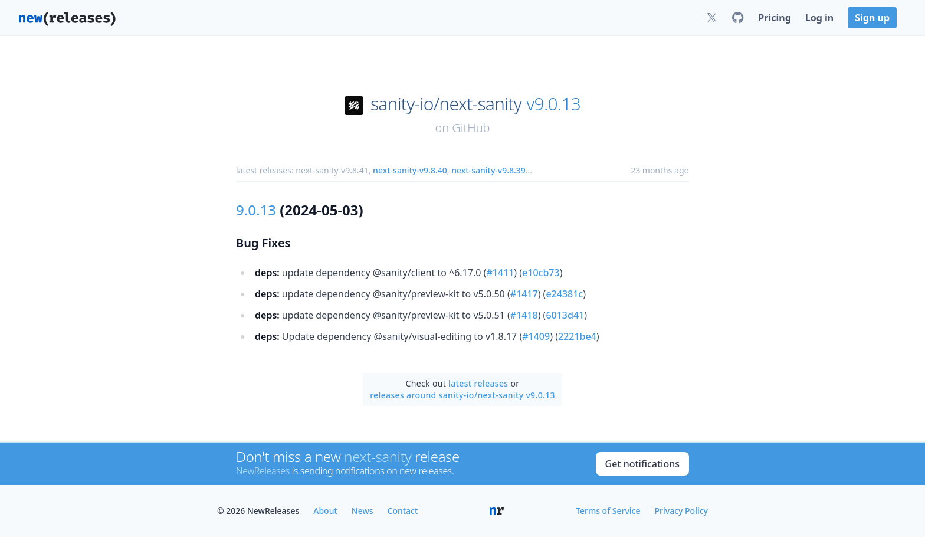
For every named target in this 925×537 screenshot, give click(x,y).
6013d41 (565, 315)
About (325, 510)
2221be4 (577, 336)
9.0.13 (256, 210)
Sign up (872, 17)
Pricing (774, 17)
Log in (819, 17)
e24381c (564, 293)
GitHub (471, 128)
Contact (403, 510)
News (362, 510)
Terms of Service (608, 510)
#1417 (524, 293)
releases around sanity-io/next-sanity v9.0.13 (462, 395)
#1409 (536, 336)
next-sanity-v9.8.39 (488, 170)
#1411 (500, 272)
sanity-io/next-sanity (445, 104)
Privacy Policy (681, 510)
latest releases (478, 383)
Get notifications (642, 463)
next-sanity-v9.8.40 (410, 170)
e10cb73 (541, 272)
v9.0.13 (553, 104)
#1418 (524, 315)
